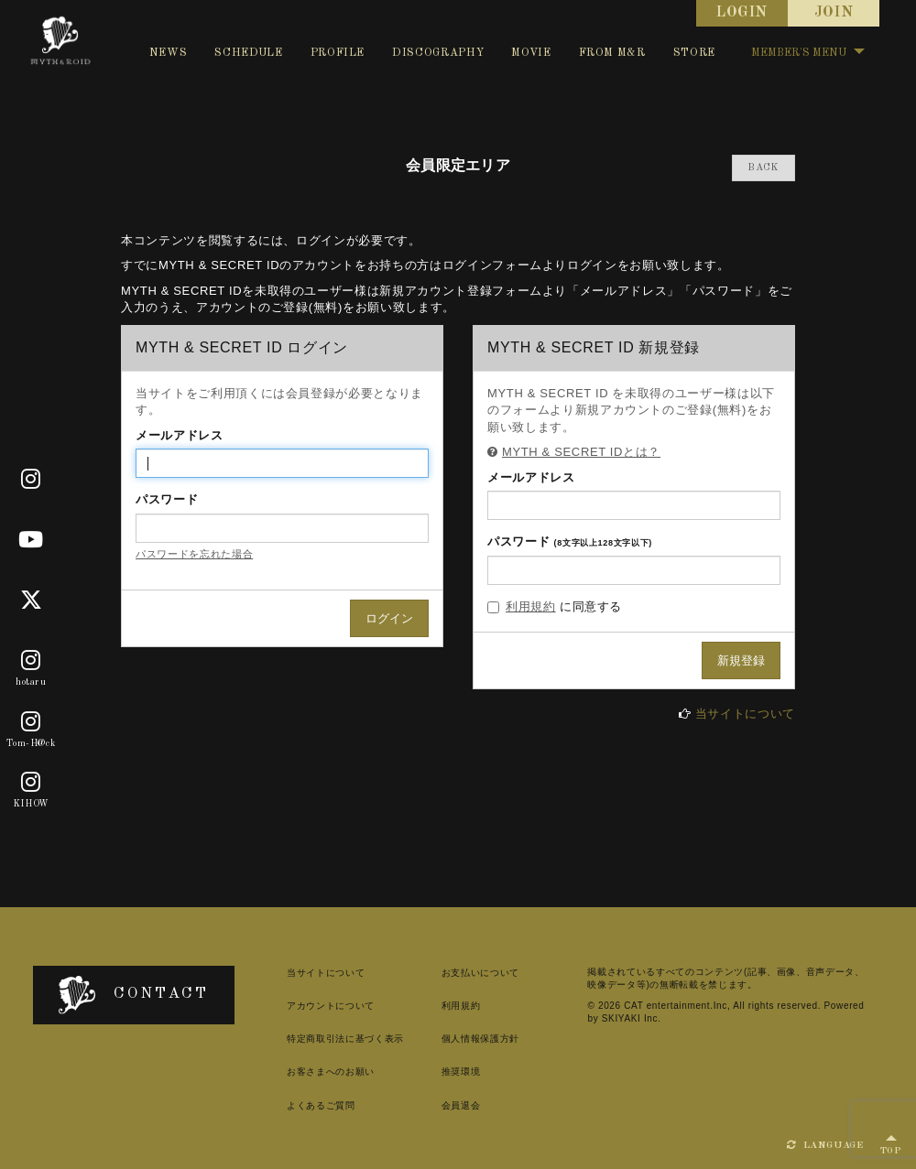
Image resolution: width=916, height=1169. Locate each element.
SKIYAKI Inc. (631, 1018)
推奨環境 (461, 1071)
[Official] (31, 479)
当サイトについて (745, 713)
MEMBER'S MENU (808, 53)
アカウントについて (331, 1006)
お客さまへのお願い (331, 1071)
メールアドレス (180, 435)
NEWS (168, 53)
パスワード (167, 499)
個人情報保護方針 (480, 1039)
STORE (694, 53)
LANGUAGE (825, 1145)
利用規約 (531, 606)
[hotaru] (31, 662)
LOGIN (742, 12)
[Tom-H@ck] (31, 722)
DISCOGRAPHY (438, 53)
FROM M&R (612, 53)
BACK (763, 168)
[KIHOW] (31, 782)
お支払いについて (480, 973)
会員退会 (461, 1105)
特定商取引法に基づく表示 (345, 1039)
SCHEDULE (248, 53)
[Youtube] (31, 540)
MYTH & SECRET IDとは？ (581, 452)
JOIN (834, 12)
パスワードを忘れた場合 (194, 553)
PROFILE (338, 53)
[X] (31, 600)
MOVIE (531, 53)
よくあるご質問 (321, 1105)
